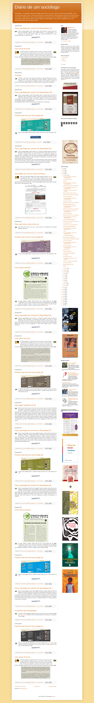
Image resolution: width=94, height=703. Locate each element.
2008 (63, 301)
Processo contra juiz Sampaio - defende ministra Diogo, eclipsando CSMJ (73, 373)
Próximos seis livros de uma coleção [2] (29, 557)
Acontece (18, 75)
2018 (63, 171)
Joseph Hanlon (23, 614)
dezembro (65, 175)
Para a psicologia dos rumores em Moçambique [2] (70, 243)
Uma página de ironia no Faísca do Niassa (30, 174)
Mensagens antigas (52, 686)
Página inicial (37, 686)
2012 (63, 294)
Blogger (53, 696)
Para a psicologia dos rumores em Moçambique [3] (70, 233)
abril (64, 280)
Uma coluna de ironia (22, 49)
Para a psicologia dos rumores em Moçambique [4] (70, 229)
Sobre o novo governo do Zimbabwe (70, 261)
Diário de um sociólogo (37, 7)
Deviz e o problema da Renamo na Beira (72, 363)
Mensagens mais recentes (20, 686)
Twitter (63, 59)
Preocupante (65, 254)
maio (64, 278)
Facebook (64, 60)
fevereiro (65, 283)
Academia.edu (65, 57)
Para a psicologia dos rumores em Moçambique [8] (33, 315)
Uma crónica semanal (22, 267)
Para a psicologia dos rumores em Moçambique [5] (33, 588)
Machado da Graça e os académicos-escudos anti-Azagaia (73, 399)
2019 (63, 170)
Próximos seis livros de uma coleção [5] (29, 237)
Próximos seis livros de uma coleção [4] (29, 372)
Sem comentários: (40, 42)
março (64, 282)
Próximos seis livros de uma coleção (70, 224)
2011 (63, 296)
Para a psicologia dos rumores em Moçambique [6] (33, 485)
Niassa (50, 176)
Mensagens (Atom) (23, 688)
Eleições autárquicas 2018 (68, 264)
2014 (63, 291)
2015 (63, 289)
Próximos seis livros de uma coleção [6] (29, 115)
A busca (64, 230)
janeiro (64, 285)
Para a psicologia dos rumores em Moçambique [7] (33, 430)
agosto (64, 273)
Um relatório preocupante (68, 235)
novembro (65, 268)
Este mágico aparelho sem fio (25, 405)
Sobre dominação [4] (67, 251)
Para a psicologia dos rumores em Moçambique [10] (33, 92)
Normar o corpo (66, 249)
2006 (63, 304)
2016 (63, 287)
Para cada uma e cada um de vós (27, 224)
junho (64, 276)
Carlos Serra (72, 27)
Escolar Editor (50, 642)
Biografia (64, 64)
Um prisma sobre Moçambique (26, 611)
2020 (63, 168)
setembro (65, 271)
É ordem (64, 266)
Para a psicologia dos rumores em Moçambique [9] (33, 148)
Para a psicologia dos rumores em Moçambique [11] (33, 28)
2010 (63, 298)
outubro (65, 270)
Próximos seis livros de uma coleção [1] (29, 626)
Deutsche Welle (75, 73)
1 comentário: (39, 142)
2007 (63, 303)
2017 (63, 173)
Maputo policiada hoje (66, 382)
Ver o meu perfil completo (66, 41)
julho (64, 275)
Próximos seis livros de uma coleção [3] (29, 455)
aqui (37, 151)
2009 (63, 299)
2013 (63, 292)
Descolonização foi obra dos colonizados (71, 238)
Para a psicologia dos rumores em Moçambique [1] (70, 247)
